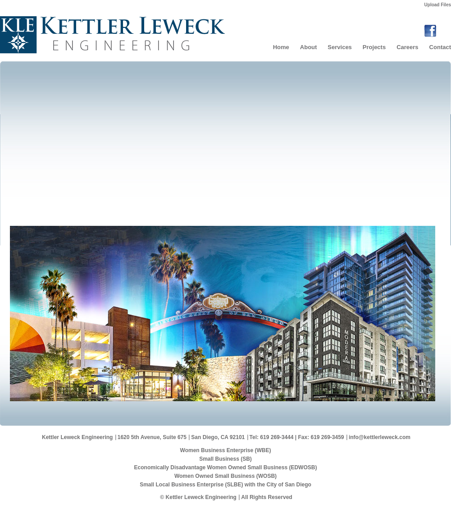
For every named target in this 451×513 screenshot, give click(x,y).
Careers (407, 47)
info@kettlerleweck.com (379, 437)
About (308, 47)
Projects (374, 47)
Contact (440, 47)
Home (281, 47)
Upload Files (437, 4)
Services (340, 47)
